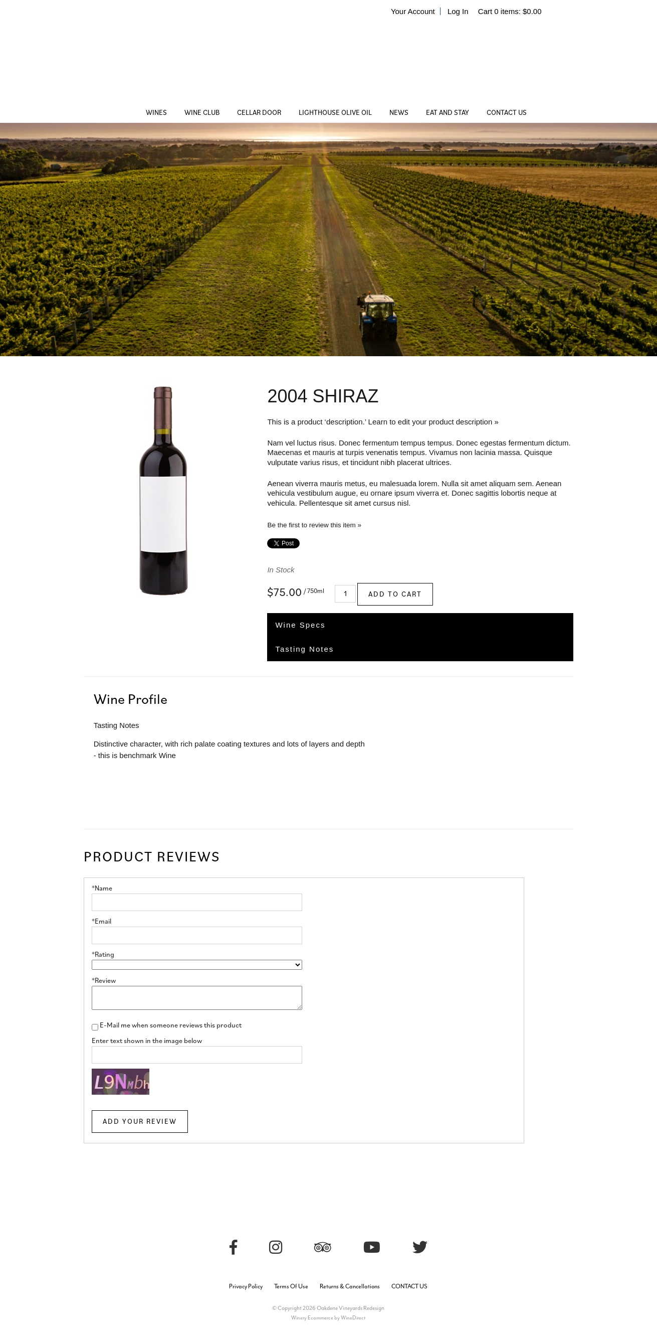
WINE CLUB (202, 112)
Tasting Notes (304, 649)
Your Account (413, 11)
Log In (458, 11)
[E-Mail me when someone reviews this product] (95, 1027)
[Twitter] (420, 1247)
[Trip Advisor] (322, 1247)
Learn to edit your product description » (433, 421)
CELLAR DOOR (259, 112)
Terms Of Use (291, 1286)
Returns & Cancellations (350, 1286)
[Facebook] (233, 1247)
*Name (102, 888)
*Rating (103, 954)
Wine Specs (300, 625)
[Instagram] (275, 1247)
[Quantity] (345, 594)
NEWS (398, 112)
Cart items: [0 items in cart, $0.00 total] (510, 11)
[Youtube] (371, 1247)
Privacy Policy (246, 1286)
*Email (101, 921)
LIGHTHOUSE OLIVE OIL (335, 112)
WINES (156, 112)
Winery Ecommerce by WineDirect (328, 1317)
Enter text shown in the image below (147, 1040)
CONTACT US (507, 112)
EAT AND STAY (447, 112)
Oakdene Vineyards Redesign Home (328, 63)
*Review (104, 980)
